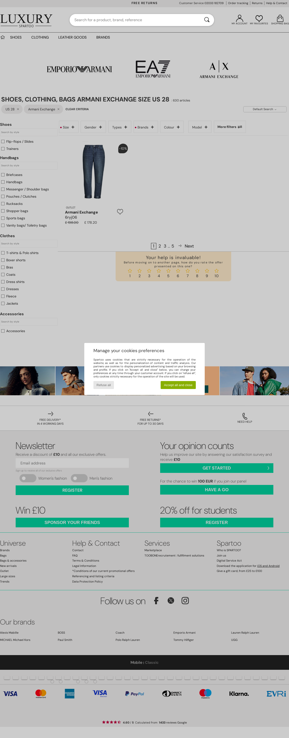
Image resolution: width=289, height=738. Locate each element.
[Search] (207, 20)
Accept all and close (178, 385)
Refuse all (104, 385)
